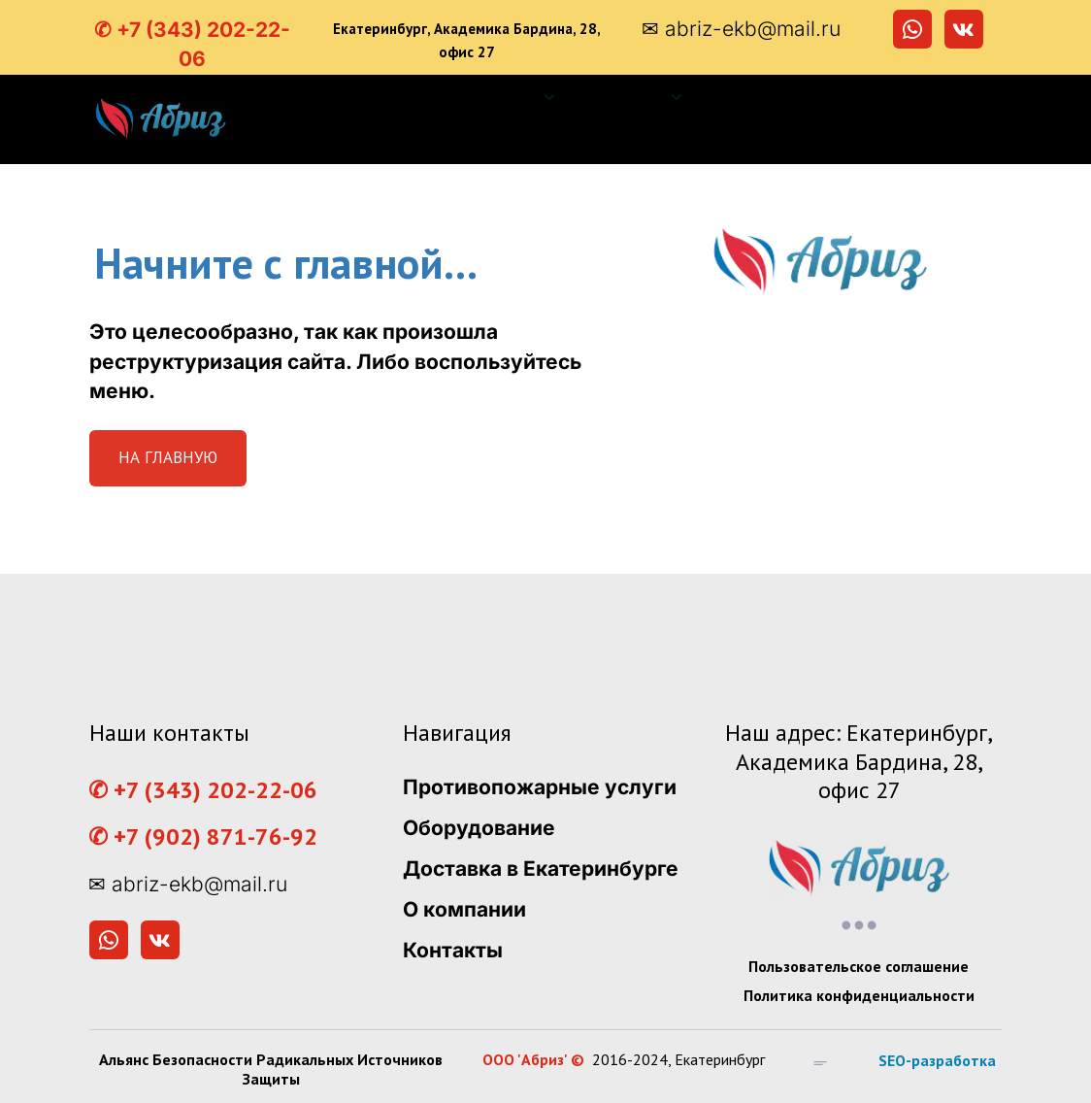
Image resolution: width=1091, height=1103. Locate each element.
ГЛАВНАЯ (393, 97)
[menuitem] (393, 97)
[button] (514, 97)
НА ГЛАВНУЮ (167, 457)
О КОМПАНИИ (918, 97)
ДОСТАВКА (768, 97)
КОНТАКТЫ (931, 141)
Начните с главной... (286, 262)
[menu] (628, 119)
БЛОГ (819, 141)
